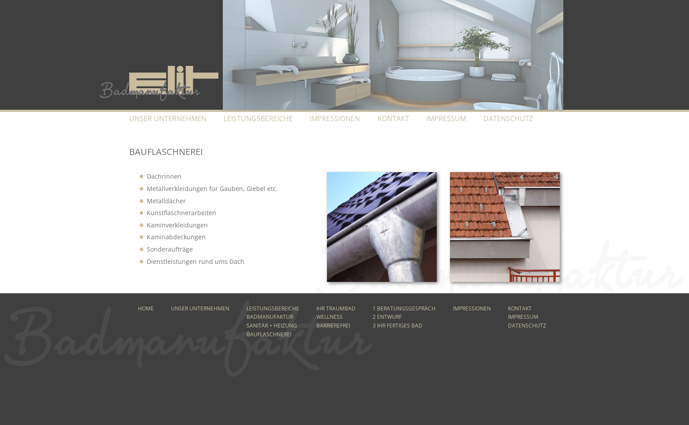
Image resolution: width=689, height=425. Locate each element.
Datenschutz (508, 118)
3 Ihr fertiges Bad (397, 325)
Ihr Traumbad (335, 308)
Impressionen (335, 118)
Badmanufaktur (270, 317)
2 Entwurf (387, 317)
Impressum (446, 118)
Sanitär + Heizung (272, 325)
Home (146, 308)
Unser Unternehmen (168, 118)
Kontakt (393, 118)
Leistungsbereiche (258, 118)
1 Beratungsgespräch (404, 308)
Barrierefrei (333, 325)
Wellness (329, 317)
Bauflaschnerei (269, 334)
